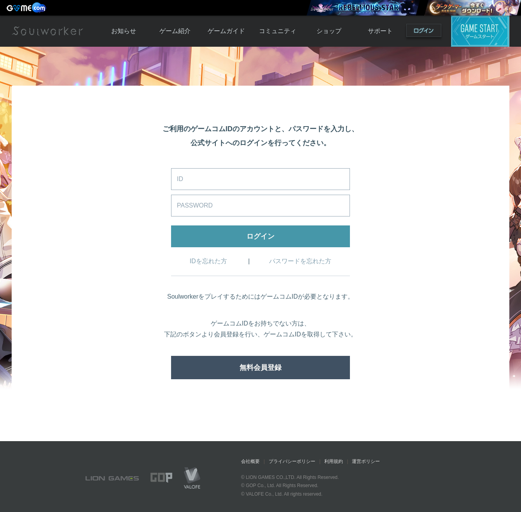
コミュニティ (277, 31)
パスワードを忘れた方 (300, 261)
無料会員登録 (260, 367)
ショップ (328, 31)
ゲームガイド (226, 31)
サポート (380, 31)
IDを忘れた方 (208, 261)
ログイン (423, 32)
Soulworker (47, 31)
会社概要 (250, 461)
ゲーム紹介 (175, 31)
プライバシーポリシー (292, 461)
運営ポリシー (366, 461)
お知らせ (123, 31)
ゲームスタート (480, 31)
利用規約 (333, 461)
